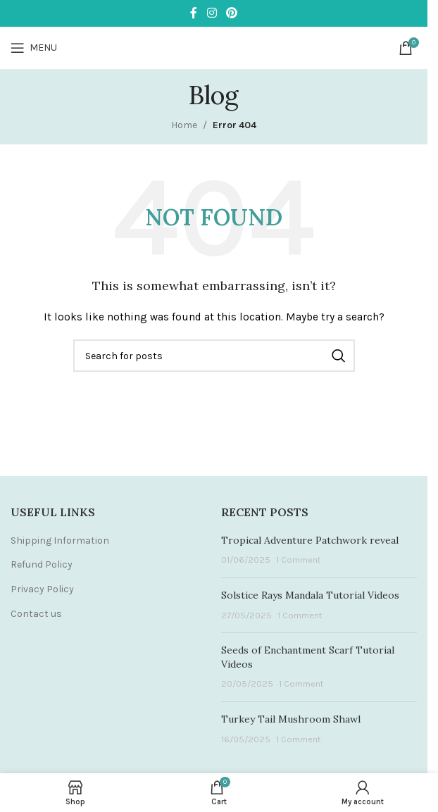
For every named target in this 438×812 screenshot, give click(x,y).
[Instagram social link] (211, 13)
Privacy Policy (42, 589)
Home (184, 125)
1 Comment (298, 559)
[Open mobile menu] (34, 48)
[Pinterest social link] (232, 13)
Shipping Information (60, 540)
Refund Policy (42, 564)
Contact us (36, 614)
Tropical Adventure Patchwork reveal (310, 540)
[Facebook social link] (193, 13)
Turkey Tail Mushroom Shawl (291, 719)
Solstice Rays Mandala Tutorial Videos (310, 595)
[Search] (214, 355)
